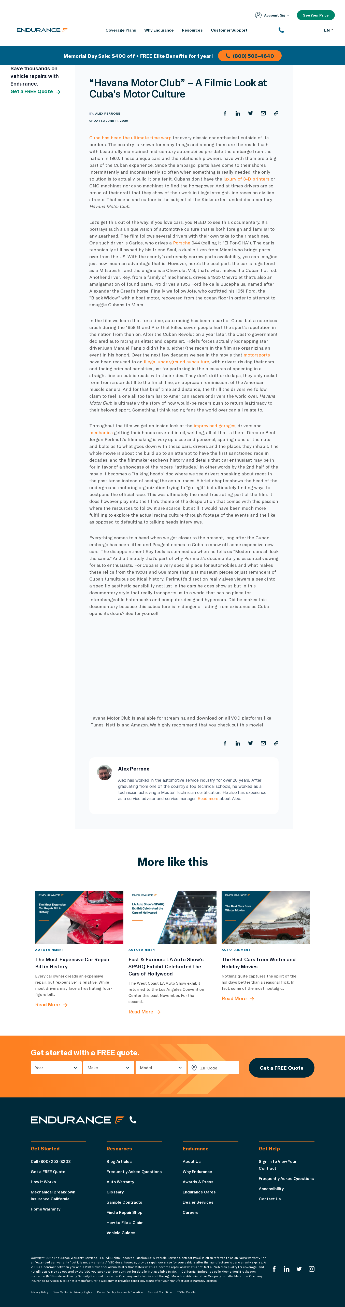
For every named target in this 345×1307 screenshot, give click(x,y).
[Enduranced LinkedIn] (287, 1269)
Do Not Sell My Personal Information (120, 1292)
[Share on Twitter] (250, 113)
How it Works (43, 1181)
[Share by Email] (263, 113)
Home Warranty (45, 1208)
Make (93, 1067)
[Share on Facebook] (225, 113)
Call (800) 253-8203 (51, 1161)
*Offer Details (186, 1292)
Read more (208, 798)
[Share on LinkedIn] (237, 113)
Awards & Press (198, 1181)
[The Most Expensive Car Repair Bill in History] (79, 917)
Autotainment (49, 949)
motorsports (256, 354)
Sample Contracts (124, 1202)
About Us (192, 1161)
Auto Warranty (120, 1181)
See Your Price (316, 15)
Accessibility (271, 1188)
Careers (190, 1212)
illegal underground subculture (176, 361)
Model (146, 1067)
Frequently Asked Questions (134, 1171)
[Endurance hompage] (77, 1120)
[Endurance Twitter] (299, 1269)
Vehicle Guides (121, 1232)
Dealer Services (198, 1202)
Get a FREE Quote (36, 91)
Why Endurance (197, 1171)
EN (329, 29)
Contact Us (270, 1198)
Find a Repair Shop (124, 1212)
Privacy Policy (40, 1292)
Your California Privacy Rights (72, 1292)
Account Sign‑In (273, 15)
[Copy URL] (276, 113)
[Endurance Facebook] (274, 1269)
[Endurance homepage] (42, 30)
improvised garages (214, 425)
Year (39, 1067)
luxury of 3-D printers (246, 179)
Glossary (115, 1191)
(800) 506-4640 (250, 56)
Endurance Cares (199, 1191)
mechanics (101, 432)
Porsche (181, 242)
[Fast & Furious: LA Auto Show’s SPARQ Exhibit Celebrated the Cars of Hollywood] (172, 917)
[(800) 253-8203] (299, 30)
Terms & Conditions (160, 1292)
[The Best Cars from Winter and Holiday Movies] (266, 917)
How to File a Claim (125, 1222)
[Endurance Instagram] (311, 1269)
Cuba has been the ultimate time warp (130, 137)
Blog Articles (119, 1161)
